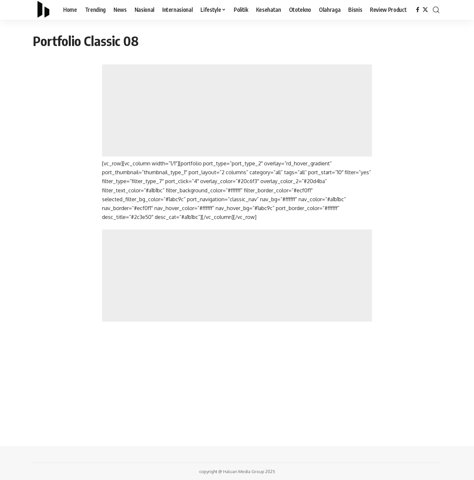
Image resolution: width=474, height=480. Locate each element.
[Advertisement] (237, 110)
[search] (436, 9)
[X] (425, 9)
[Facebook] (417, 9)
